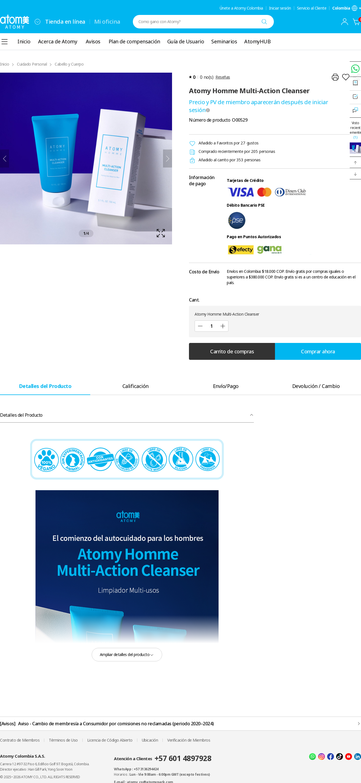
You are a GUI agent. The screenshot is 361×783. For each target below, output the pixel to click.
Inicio (4, 64)
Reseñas (222, 77)
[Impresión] (335, 77)
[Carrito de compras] (356, 21)
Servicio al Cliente (312, 8)
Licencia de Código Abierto (110, 740)
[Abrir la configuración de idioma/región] (346, 8)
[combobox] (37, 21)
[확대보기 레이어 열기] (86, 158)
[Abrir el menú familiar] (37, 21)
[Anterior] (4, 159)
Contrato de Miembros (19, 740)
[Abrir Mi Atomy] (344, 21)
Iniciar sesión (280, 8)
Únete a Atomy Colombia (241, 8)
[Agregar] (222, 326)
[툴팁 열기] (208, 110)
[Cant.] (211, 326)
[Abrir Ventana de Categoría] (4, 41)
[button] (355, 162)
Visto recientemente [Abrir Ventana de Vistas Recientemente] (355, 130)
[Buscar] (264, 21)
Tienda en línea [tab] (65, 21)
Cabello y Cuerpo (69, 64)
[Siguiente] (167, 159)
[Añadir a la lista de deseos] (345, 77)
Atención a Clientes (162, 758)
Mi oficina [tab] (107, 21)
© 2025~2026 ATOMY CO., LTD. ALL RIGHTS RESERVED (40, 777)
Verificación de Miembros (188, 740)
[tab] (45, 386)
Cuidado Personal (32, 64)
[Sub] (200, 326)
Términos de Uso (63, 740)
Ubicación (150, 740)
